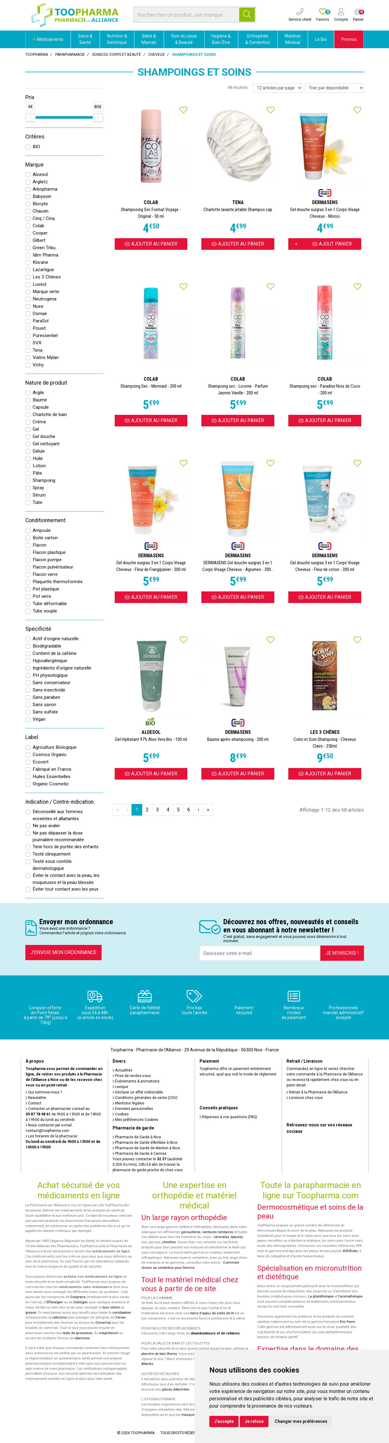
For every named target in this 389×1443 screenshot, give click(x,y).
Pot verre (42, 596)
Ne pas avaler (46, 825)
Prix (29, 97)
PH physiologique (50, 675)
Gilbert (39, 240)
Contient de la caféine (55, 653)
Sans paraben (46, 697)
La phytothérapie (320, 1296)
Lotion (39, 465)
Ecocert (41, 762)
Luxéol (39, 284)
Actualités (122, 1070)
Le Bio (321, 39)
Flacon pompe (47, 559)
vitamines (82, 1338)
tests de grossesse (77, 1333)
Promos (349, 39)
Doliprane (77, 1297)
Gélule (39, 451)
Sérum (39, 495)
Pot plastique (46, 589)
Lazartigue (43, 269)
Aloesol (40, 174)
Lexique (120, 1087)
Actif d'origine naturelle (56, 638)
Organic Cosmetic (51, 784)
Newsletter (36, 1098)
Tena (37, 350)
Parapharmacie (70, 54)
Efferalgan (55, 1302)
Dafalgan (81, 1302)
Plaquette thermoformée (58, 581)
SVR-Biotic (350, 1251)
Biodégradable (47, 646)
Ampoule (42, 530)
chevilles (169, 1242)
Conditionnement (45, 520)
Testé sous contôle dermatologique (52, 865)
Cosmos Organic (50, 754)
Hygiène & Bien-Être (221, 39)
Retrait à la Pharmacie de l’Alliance (317, 1092)
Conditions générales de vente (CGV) (145, 1098)
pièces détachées (175, 1389)
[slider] (30, 117)
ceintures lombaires (217, 1232)
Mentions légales (128, 1103)
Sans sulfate (45, 712)
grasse (30, 1313)
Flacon (39, 545)
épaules (237, 1237)
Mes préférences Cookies (135, 1120)
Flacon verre (45, 574)
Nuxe (38, 306)
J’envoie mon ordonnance (63, 952)
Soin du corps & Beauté (184, 39)
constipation (121, 1313)
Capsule (41, 407)
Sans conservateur (51, 682)
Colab (38, 225)
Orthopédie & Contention (257, 39)
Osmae (40, 313)
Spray (38, 487)
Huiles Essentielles (51, 776)
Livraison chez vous (304, 1098)
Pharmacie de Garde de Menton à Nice (146, 1148)
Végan (39, 719)
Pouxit (39, 328)
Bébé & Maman (149, 39)
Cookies (121, 1114)
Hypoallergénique (50, 660)
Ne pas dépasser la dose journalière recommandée (58, 836)
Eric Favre (347, 1322)
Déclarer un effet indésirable (138, 1092)
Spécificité (38, 629)
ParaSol (41, 321)
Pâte (37, 473)
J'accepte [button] (224, 1421)
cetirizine (59, 1317)
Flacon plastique (49, 552)
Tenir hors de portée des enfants (66, 846)
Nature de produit (46, 383)
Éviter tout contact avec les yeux (66, 889)
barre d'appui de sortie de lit (212, 1313)
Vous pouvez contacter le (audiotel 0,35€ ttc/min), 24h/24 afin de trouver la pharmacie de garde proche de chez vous (148, 1164)
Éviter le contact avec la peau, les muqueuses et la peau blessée (66, 879)
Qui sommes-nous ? (44, 1092)
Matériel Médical (293, 39)
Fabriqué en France (52, 769)
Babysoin (42, 196)
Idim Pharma (45, 255)
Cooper (40, 233)
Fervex (121, 1317)
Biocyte (40, 203)
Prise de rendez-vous (132, 1076)
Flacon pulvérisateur (53, 567)
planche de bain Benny (159, 1354)
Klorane (40, 262)
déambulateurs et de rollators (215, 1333)
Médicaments (47, 39)
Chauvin (41, 211)
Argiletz (40, 182)
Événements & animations (136, 1081)
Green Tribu (44, 247)
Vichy (38, 365)
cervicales (221, 1237)
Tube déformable (50, 603)
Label (31, 737)
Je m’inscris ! (342, 953)
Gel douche (44, 436)
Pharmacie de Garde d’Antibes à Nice (145, 1142)
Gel (36, 429)
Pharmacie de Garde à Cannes (140, 1153)
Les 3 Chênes (47, 277)
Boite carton (45, 537)
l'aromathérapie (350, 1296)
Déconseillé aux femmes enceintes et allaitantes (58, 815)
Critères (35, 137)
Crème (39, 422)
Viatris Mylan (46, 357)
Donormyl (103, 1323)
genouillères (190, 1232)
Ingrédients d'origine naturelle (62, 668)
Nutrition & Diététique (117, 39)
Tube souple (45, 611)
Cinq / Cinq (44, 218)
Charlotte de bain (50, 414)
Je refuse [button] (254, 1421)
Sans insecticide (49, 690)
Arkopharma (45, 189)
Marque (34, 165)
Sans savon (44, 704)
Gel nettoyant (46, 444)
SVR (37, 343)
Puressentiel (45, 335)
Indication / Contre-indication (59, 802)
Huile (38, 458)
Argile (38, 392)
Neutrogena (44, 299)
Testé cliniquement (51, 854)
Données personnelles (133, 1109)
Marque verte (46, 291)
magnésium (108, 1333)
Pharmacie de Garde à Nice (137, 1137)
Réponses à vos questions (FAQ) (228, 1117)
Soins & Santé (85, 39)
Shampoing (44, 480)
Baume (40, 400)
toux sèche (111, 1307)
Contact (33, 1103)
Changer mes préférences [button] (301, 1421)
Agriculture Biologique (55, 747)
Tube (37, 502)
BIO (36, 146)
